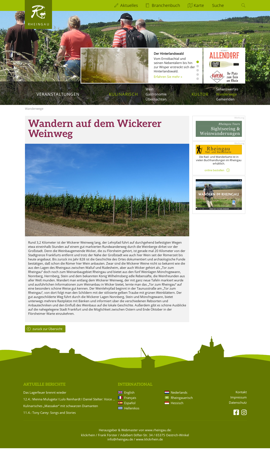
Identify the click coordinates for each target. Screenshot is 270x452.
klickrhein (88, 439)
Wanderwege (226, 94)
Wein (150, 89)
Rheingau (39, 24)
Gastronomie (156, 94)
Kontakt (241, 396)
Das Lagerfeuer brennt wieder (44, 396)
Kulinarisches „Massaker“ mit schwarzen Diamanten (60, 410)
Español (130, 407)
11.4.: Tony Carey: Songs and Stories (49, 416)
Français (130, 401)
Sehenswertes (227, 89)
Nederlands (179, 396)
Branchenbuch (166, 5)
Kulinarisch (123, 94)
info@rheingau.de (120, 443)
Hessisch (177, 407)
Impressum (238, 401)
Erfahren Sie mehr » (168, 76)
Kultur (200, 94)
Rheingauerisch (182, 401)
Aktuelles (129, 5)
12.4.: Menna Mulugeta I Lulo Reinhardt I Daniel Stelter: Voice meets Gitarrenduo (69, 403)
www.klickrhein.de (149, 443)
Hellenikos (131, 412)
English (129, 396)
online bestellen (214, 174)
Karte (199, 5)
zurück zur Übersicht (47, 333)
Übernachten (156, 99)
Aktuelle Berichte (44, 388)
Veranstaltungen (58, 94)
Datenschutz (238, 406)
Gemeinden (225, 99)
